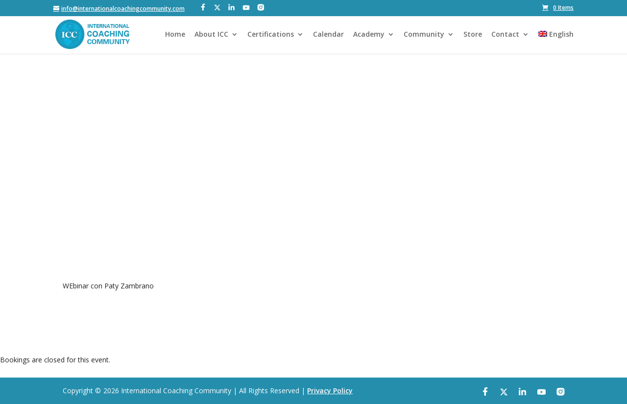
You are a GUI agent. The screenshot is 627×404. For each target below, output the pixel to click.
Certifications (270, 35)
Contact (505, 35)
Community (424, 35)
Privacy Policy (330, 390)
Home (175, 35)
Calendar (328, 35)
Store (472, 35)
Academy (369, 35)
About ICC (211, 35)
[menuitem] (556, 42)
